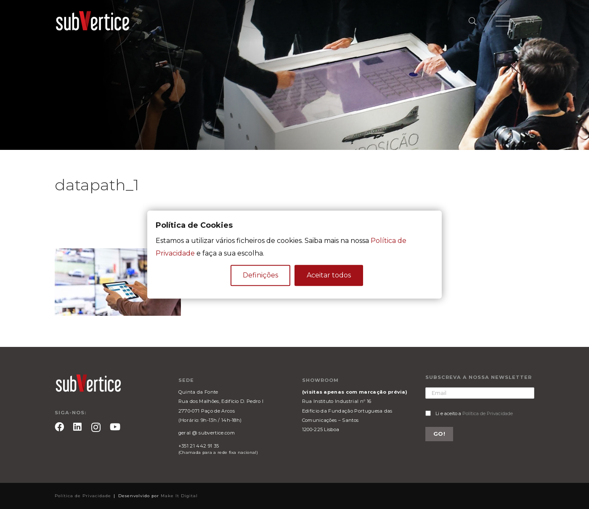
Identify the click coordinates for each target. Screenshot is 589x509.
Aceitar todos (329, 275)
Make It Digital (179, 495)
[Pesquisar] (472, 21)
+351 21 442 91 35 (198, 446)
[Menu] (503, 21)
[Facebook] (59, 427)
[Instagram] (96, 427)
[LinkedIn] (77, 427)
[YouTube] (115, 427)
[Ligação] (92, 21)
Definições (260, 275)
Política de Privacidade (487, 413)
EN (529, 20)
